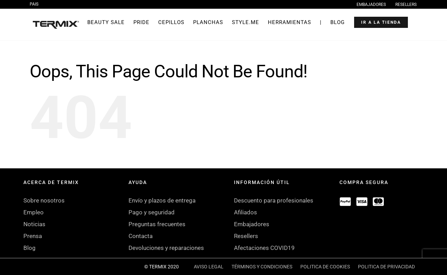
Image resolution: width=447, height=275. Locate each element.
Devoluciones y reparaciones (166, 247)
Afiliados (245, 212)
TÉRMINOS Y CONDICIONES (262, 266)
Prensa (32, 235)
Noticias (34, 224)
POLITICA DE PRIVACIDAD (386, 266)
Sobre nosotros (44, 200)
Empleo (33, 212)
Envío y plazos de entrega (162, 200)
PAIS (34, 4)
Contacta (141, 235)
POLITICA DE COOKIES (325, 266)
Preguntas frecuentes (157, 224)
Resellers (246, 235)
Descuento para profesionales (273, 200)
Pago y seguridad (152, 212)
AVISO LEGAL (209, 266)
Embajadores (251, 224)
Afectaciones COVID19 (264, 247)
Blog (29, 247)
